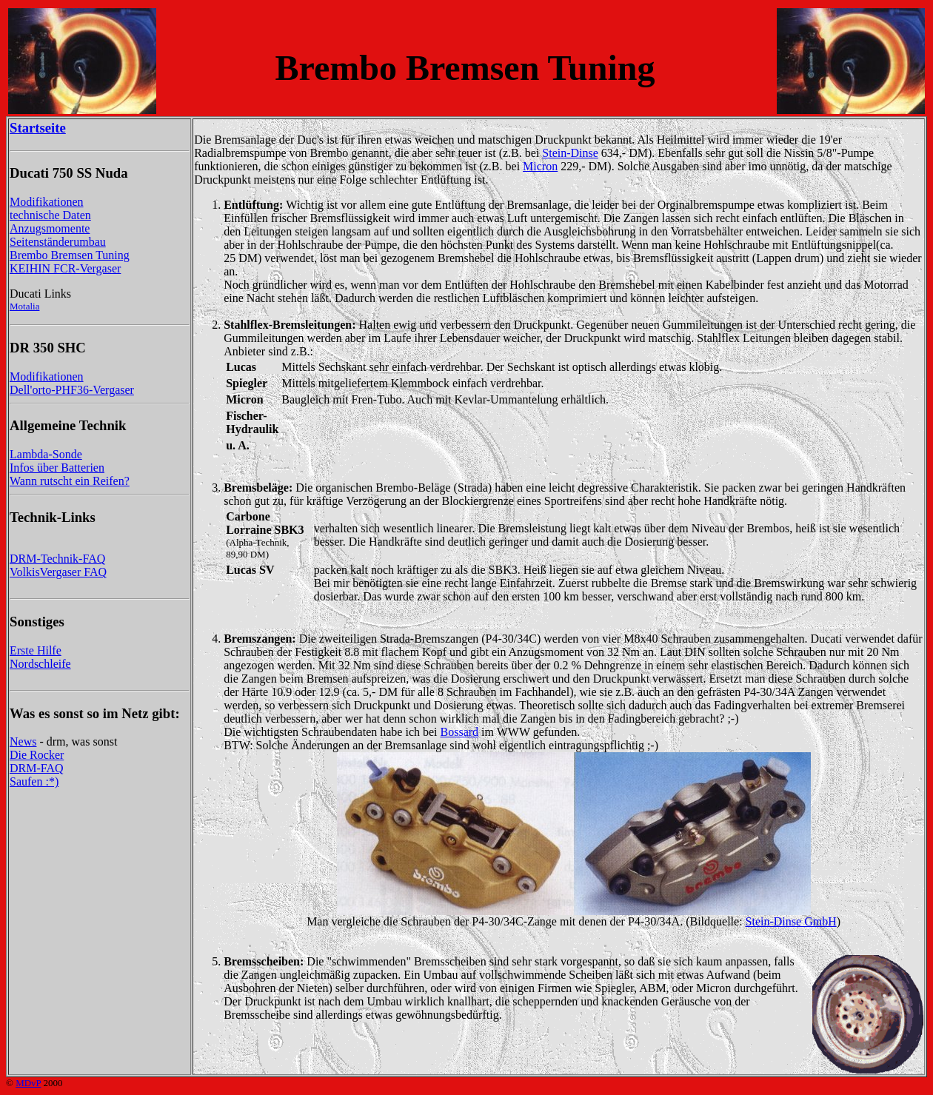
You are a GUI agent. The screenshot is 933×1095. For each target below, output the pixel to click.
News (23, 741)
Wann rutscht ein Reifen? (70, 481)
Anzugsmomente (50, 228)
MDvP (28, 1082)
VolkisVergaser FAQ (58, 572)
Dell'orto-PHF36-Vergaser (72, 390)
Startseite (38, 127)
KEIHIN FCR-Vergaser (65, 268)
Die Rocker (37, 755)
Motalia (24, 306)
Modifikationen (47, 201)
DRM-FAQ (37, 768)
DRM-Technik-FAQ (57, 558)
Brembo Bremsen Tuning (70, 255)
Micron (540, 166)
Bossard (460, 732)
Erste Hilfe (35, 650)
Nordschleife (40, 663)
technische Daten (50, 215)
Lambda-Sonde (46, 454)
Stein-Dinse (570, 153)
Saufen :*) (34, 781)
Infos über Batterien (57, 467)
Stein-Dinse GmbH (791, 921)
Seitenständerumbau (58, 241)
